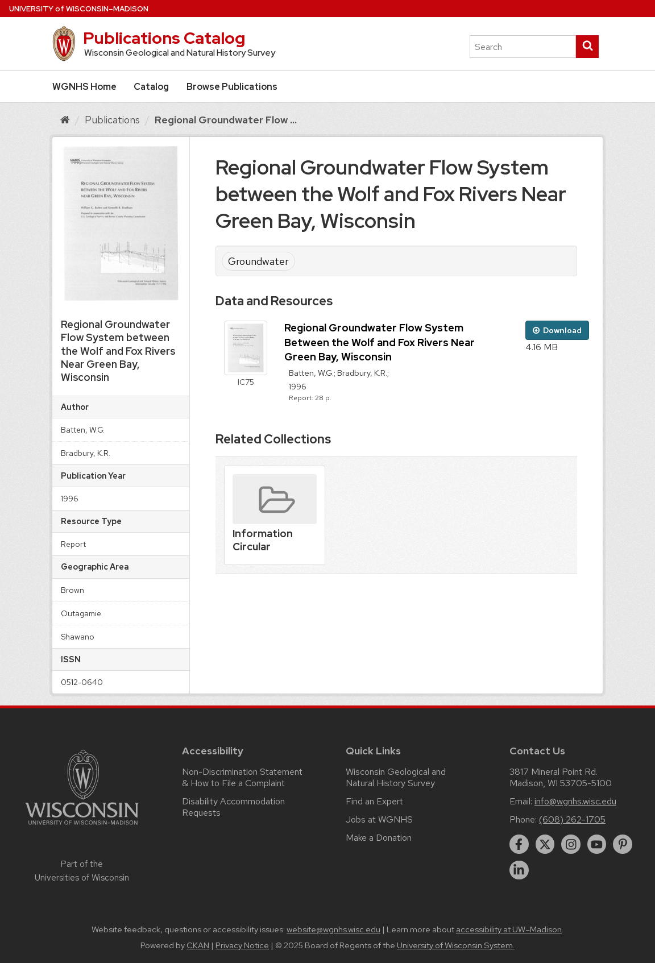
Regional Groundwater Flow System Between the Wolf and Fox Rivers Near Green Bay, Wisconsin (379, 342)
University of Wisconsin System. (456, 945)
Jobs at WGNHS (379, 819)
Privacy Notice (242, 945)
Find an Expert (374, 801)
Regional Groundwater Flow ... (226, 119)
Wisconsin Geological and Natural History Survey (396, 777)
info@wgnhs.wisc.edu (575, 801)
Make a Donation (379, 838)
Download (557, 330)
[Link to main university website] (82, 827)
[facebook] (519, 844)
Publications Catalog (164, 38)
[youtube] (597, 844)
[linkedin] (519, 870)
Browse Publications (231, 87)
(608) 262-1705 (572, 819)
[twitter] (545, 844)
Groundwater (258, 261)
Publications (112, 119)
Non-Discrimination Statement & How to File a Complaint (242, 777)
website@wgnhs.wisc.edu (333, 929)
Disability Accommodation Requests (233, 807)
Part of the (82, 870)
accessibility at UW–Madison (509, 929)
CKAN (197, 945)
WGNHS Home (84, 87)
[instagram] (571, 844)
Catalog (151, 87)
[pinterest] (622, 844)
